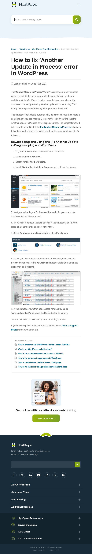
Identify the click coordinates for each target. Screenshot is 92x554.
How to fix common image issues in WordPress (39, 358)
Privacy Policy (54, 550)
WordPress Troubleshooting (45, 49)
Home (14, 49)
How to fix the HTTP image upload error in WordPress (42, 367)
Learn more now (46, 418)
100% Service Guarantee (30, 538)
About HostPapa (20, 484)
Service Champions (27, 525)
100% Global (24, 531)
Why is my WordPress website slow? (35, 349)
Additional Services (22, 507)
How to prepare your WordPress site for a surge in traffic (44, 345)
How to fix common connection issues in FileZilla (40, 353)
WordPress (25, 49)
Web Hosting (18, 499)
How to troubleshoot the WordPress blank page (39, 362)
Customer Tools (20, 492)
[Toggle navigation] (79, 4)
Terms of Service (39, 550)
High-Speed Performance (30, 518)
